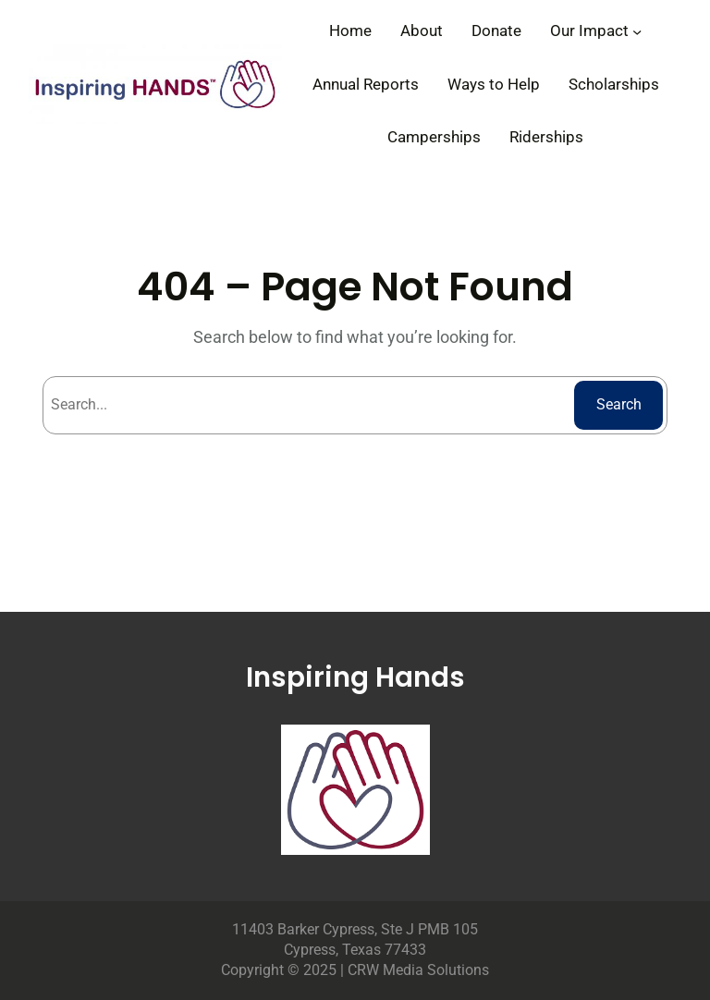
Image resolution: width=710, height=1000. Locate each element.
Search (619, 404)
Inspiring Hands (355, 677)
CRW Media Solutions (418, 970)
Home (350, 30)
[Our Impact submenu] (637, 30)
